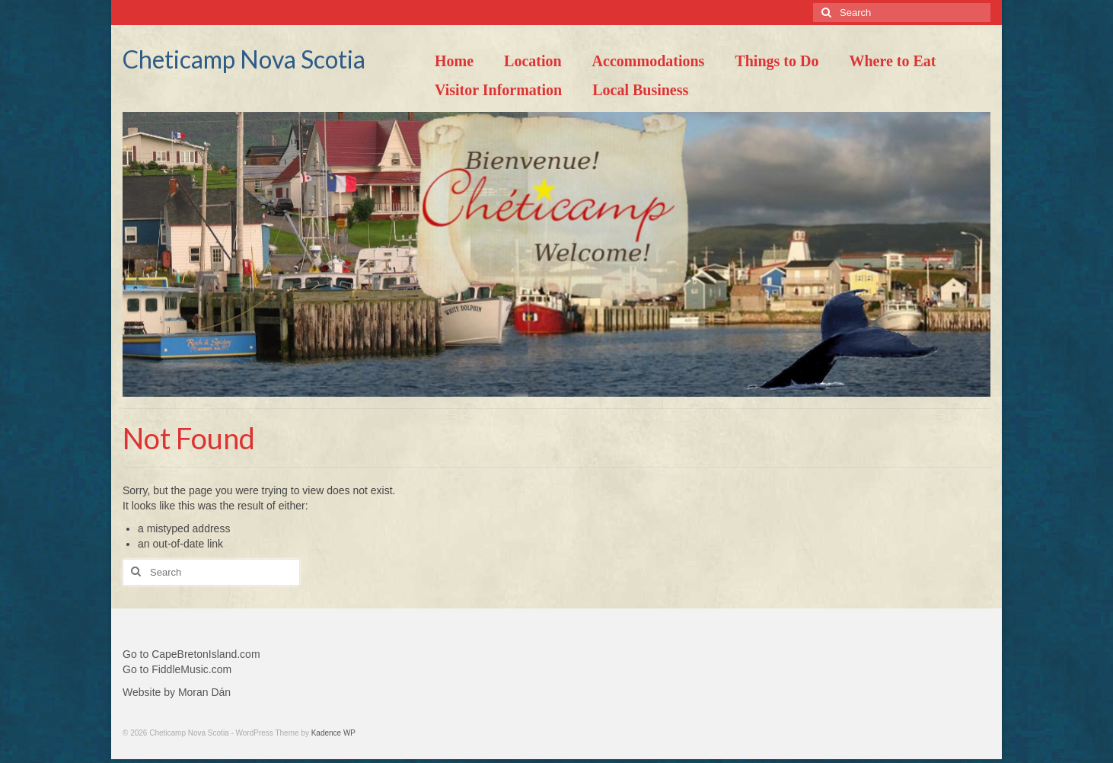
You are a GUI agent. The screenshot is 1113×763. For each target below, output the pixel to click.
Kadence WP (333, 733)
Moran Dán (204, 692)
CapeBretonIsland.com (205, 654)
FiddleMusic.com (191, 669)
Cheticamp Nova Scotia (244, 59)
